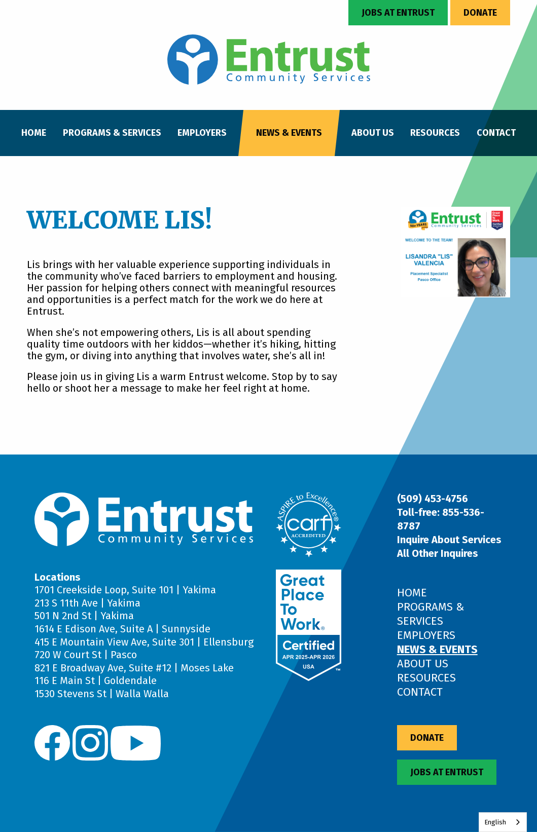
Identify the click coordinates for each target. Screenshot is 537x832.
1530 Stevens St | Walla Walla (101, 694)
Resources (435, 132)
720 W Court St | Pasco (85, 655)
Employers (202, 132)
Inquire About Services (449, 540)
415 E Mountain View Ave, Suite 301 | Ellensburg (144, 642)
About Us (372, 132)
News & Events (289, 132)
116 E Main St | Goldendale (95, 680)
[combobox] (503, 822)
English (495, 822)
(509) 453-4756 (432, 499)
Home (33, 132)
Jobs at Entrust (398, 12)
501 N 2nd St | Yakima (84, 616)
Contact (496, 132)
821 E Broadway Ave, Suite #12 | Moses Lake (134, 668)
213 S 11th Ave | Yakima (87, 603)
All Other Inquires (437, 553)
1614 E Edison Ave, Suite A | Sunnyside (122, 629)
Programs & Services (112, 132)
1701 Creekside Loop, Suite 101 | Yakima (125, 590)
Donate (480, 12)
